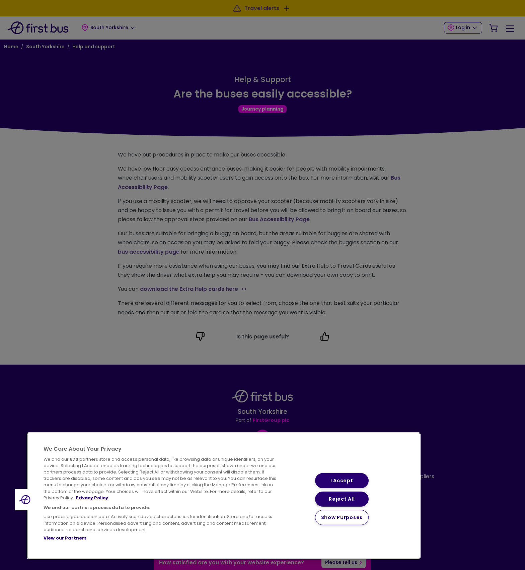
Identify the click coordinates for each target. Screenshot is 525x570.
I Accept (341, 480)
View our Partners (65, 538)
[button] (25, 499)
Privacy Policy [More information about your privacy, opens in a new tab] (92, 498)
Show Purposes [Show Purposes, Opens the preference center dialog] (342, 517)
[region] (224, 495)
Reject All (342, 499)
